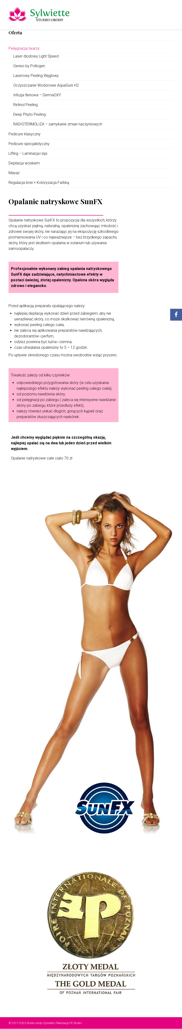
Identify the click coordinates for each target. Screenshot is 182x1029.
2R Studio (75, 1023)
